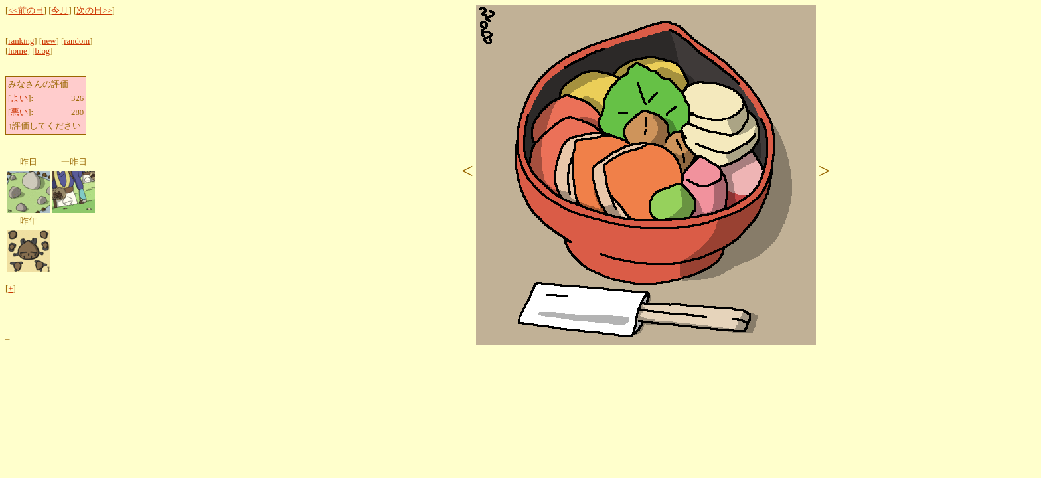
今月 (59, 10)
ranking (21, 41)
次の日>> (94, 10)
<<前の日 (25, 10)
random (77, 41)
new (49, 41)
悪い (19, 112)
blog (42, 51)
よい (19, 98)
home (17, 51)
